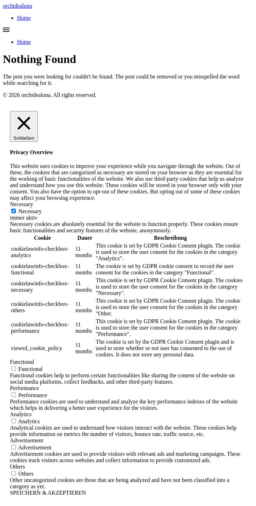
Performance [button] (24, 388)
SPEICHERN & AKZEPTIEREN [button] (48, 493)
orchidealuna (17, 6)
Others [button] (17, 467)
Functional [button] (22, 362)
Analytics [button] (20, 414)
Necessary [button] (21, 204)
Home (24, 18)
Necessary (30, 211)
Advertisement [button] (26, 440)
